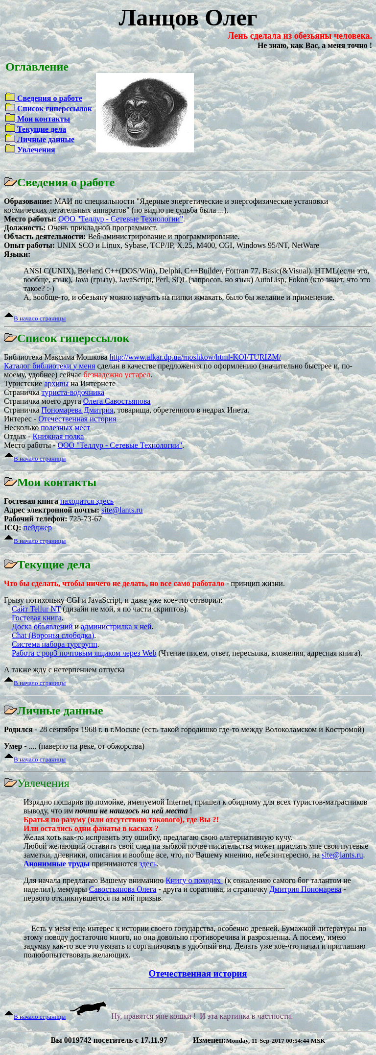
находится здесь (87, 501)
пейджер (38, 527)
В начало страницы (40, 318)
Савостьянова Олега (123, 889)
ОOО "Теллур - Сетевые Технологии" (120, 219)
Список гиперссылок (53, 108)
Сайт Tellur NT (36, 609)
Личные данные (44, 139)
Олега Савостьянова (117, 401)
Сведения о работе (48, 98)
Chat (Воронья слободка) (53, 635)
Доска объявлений (42, 626)
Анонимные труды (57, 863)
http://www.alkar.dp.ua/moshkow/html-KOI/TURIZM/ (195, 357)
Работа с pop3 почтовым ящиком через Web (84, 653)
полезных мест (65, 427)
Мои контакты (42, 119)
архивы (56, 383)
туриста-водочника (73, 392)
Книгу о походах (194, 880)
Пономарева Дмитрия (78, 410)
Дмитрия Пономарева (305, 889)
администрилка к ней (116, 626)
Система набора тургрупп (54, 644)
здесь (148, 863)
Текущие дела (40, 129)
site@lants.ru (122, 510)
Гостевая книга (37, 617)
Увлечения (35, 150)
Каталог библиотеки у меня (49, 366)
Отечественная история (77, 419)
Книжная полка (58, 436)
